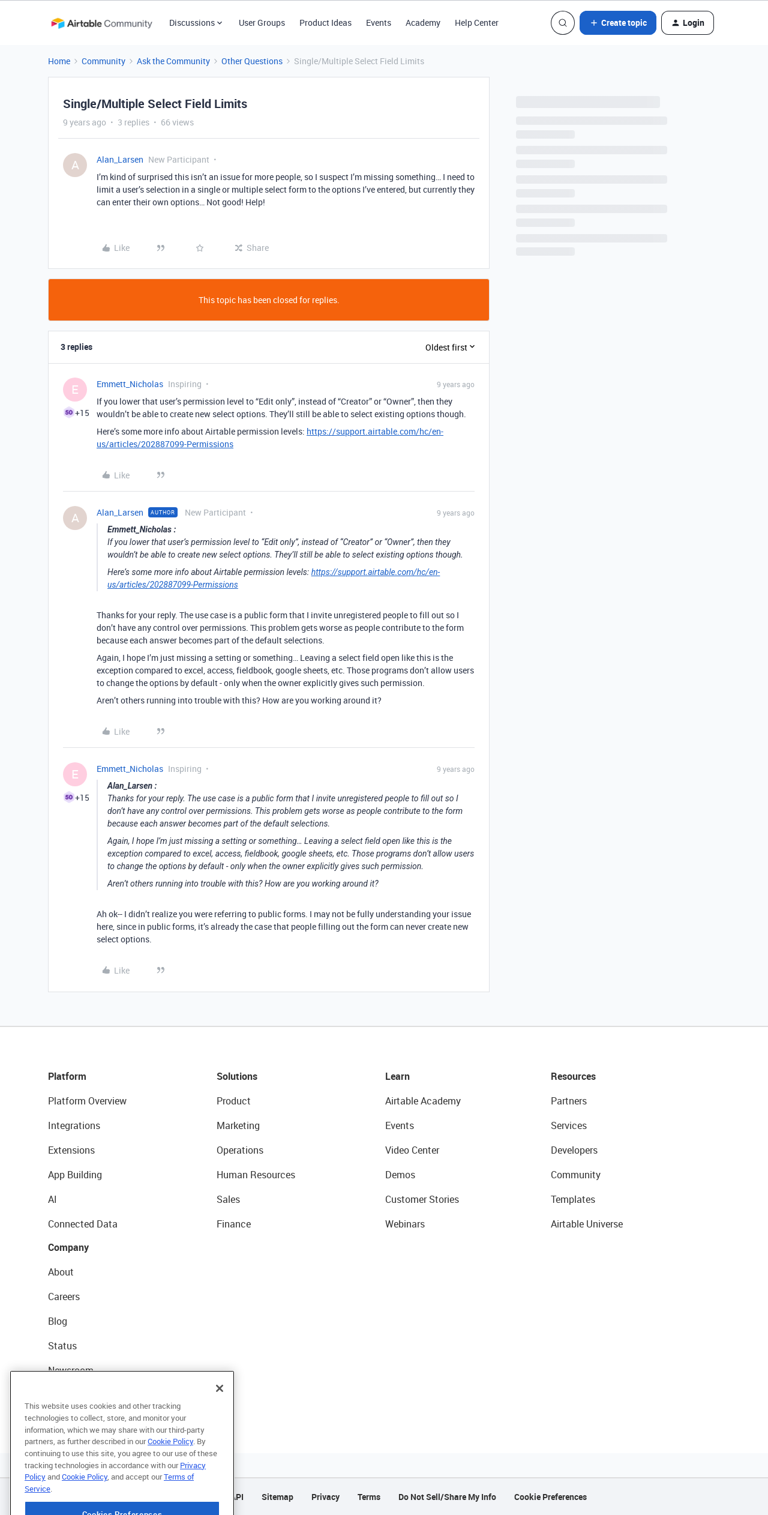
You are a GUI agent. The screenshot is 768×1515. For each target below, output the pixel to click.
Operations (240, 1150)
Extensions (71, 1150)
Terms (369, 1496)
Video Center (412, 1150)
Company (68, 1247)
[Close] (219, 1421)
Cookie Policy (170, 1473)
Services (569, 1125)
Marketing (238, 1125)
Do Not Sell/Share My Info (447, 1496)
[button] (618, 23)
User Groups (262, 22)
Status (62, 1345)
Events (378, 22)
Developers (574, 1150)
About (61, 1272)
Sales (228, 1199)
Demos (400, 1174)
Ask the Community (173, 61)
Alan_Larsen (120, 159)
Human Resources (256, 1174)
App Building (75, 1174)
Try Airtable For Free (90, 1395)
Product (234, 1100)
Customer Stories (422, 1199)
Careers (64, 1296)
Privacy (325, 1496)
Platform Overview (87, 1100)
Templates (573, 1199)
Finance (234, 1223)
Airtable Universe (587, 1223)
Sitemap (277, 1496)
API (237, 1496)
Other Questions (252, 61)
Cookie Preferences (550, 1496)
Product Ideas (325, 22)
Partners (569, 1100)
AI (52, 1199)
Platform (67, 1076)
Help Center (477, 22)
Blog (57, 1321)
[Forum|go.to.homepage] (101, 23)
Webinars (405, 1223)
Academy (423, 22)
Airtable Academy (423, 1100)
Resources (573, 1076)
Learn (397, 1076)
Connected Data (83, 1223)
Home (59, 61)
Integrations (74, 1125)
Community (103, 61)
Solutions (237, 1076)
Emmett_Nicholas (130, 384)
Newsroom (71, 1370)
